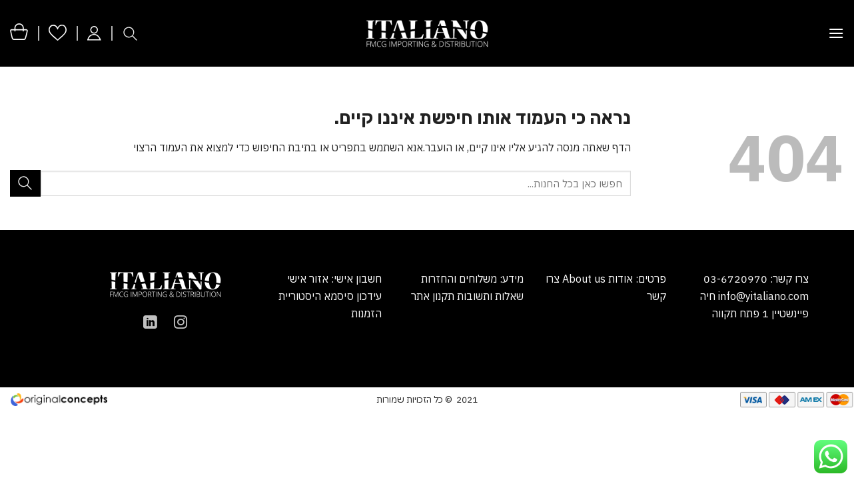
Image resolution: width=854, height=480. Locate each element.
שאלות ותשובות (490, 296)
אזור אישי (307, 278)
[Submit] (25, 183)
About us (584, 278)
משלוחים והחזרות (459, 278)
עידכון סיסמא (353, 296)
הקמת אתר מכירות (180, 398)
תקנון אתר (432, 296)
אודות (619, 278)
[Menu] (836, 33)
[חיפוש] (130, 34)
